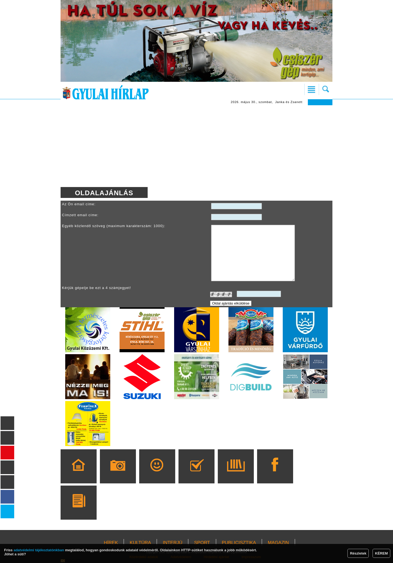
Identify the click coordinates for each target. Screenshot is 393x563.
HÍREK (111, 542)
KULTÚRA (140, 542)
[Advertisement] (196, 146)
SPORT (202, 542)
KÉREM (381, 553)
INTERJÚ (172, 542)
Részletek (358, 553)
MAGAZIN (278, 542)
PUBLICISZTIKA (239, 542)
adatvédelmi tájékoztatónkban (39, 550)
